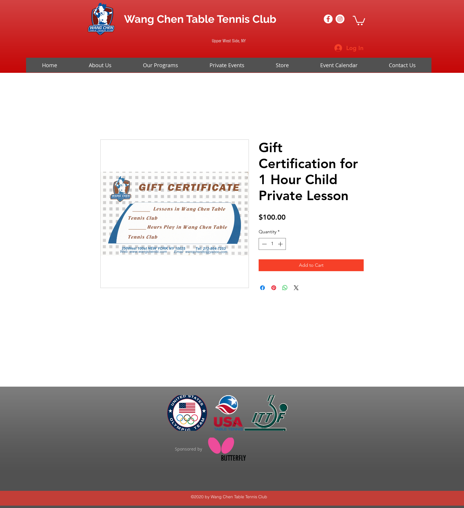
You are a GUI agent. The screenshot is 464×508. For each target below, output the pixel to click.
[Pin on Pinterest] (273, 287)
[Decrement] (264, 244)
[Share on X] (296, 287)
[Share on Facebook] (262, 287)
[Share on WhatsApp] (285, 287)
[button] (359, 20)
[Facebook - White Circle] (328, 19)
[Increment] (281, 244)
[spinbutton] (272, 244)
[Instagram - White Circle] (340, 19)
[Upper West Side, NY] (229, 40)
